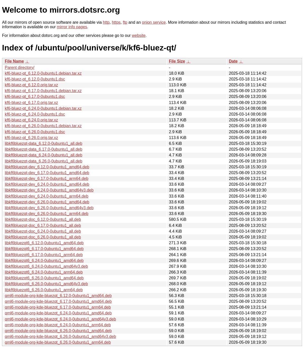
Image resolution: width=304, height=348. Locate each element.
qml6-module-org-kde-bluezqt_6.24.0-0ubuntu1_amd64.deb (58, 313)
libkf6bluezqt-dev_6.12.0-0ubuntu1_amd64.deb (47, 167)
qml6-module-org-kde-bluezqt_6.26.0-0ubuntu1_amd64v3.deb (60, 336)
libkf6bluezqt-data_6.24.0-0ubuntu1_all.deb (43, 155)
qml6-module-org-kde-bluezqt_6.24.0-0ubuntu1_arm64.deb (58, 325)
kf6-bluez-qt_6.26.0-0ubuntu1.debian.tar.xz (43, 126)
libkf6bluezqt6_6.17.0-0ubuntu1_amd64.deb (44, 249)
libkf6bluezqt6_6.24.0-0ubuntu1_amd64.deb (44, 260)
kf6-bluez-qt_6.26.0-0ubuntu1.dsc (35, 132)
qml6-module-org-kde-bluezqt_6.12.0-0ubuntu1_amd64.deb (58, 295)
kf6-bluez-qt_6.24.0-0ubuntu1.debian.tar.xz (43, 108)
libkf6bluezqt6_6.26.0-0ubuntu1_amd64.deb (44, 278)
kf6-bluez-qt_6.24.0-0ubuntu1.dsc (35, 114)
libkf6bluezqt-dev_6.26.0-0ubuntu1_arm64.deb (46, 213)
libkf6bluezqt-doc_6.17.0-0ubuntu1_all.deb (43, 225)
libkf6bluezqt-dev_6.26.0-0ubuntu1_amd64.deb (47, 202)
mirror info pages (72, 27)
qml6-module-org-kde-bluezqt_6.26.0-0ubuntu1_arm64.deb (58, 342)
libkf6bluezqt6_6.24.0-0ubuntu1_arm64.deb (44, 272)
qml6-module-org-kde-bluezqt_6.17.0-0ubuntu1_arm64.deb (58, 307)
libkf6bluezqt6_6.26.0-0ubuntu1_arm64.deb (44, 290)
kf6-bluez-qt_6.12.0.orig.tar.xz (31, 85)
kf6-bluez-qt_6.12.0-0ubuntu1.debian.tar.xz (43, 73)
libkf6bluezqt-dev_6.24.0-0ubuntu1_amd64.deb (47, 184)
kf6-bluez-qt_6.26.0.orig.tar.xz (31, 138)
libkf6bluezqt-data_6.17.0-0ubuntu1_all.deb (43, 149)
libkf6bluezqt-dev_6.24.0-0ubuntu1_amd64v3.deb (49, 190)
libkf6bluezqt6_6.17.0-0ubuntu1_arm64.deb (44, 255)
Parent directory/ (19, 67)
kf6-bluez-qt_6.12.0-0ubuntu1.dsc (35, 79)
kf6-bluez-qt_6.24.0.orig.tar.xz (31, 120)
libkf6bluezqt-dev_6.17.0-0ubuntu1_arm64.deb (46, 178)
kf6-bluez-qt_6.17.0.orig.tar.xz (31, 102)
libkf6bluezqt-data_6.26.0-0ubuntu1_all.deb (43, 161)
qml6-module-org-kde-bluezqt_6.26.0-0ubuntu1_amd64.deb (58, 331)
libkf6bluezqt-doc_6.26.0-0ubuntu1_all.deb (43, 237)
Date (233, 61)
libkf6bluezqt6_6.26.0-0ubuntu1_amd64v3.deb (46, 284)
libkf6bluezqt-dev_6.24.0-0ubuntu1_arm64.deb (46, 196)
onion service (154, 22)
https (116, 22)
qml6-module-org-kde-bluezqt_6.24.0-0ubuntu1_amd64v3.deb (60, 319)
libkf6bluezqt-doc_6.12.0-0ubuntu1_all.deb (43, 219)
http (106, 22)
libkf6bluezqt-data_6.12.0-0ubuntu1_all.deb (43, 143)
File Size (177, 61)
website (138, 35)
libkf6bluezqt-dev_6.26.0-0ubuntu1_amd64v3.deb (49, 208)
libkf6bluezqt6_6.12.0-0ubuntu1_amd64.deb (44, 243)
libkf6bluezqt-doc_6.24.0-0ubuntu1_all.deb (43, 231)
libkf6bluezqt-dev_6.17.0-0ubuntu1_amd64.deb (47, 173)
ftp (125, 22)
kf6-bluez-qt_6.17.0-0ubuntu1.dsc (35, 96)
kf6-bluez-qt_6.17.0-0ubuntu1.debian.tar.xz (43, 91)
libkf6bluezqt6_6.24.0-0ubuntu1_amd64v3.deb (46, 266)
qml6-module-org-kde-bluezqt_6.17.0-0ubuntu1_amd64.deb (58, 301)
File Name (14, 61)
